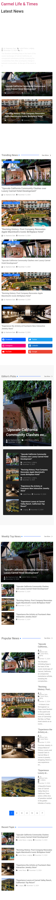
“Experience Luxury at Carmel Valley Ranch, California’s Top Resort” (33, 503)
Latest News (24, 48)
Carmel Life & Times (19, 4)
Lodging (31, 48)
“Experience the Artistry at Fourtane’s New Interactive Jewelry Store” (35, 488)
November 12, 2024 (10, 50)
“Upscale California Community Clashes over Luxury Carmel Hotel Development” (24, 189)
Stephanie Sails (11, 48)
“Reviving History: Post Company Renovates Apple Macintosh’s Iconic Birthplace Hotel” (24, 230)
